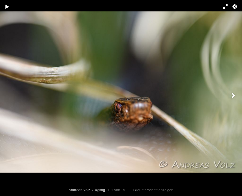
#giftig (100, 190)
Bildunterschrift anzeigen (153, 190)
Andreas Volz (79, 190)
